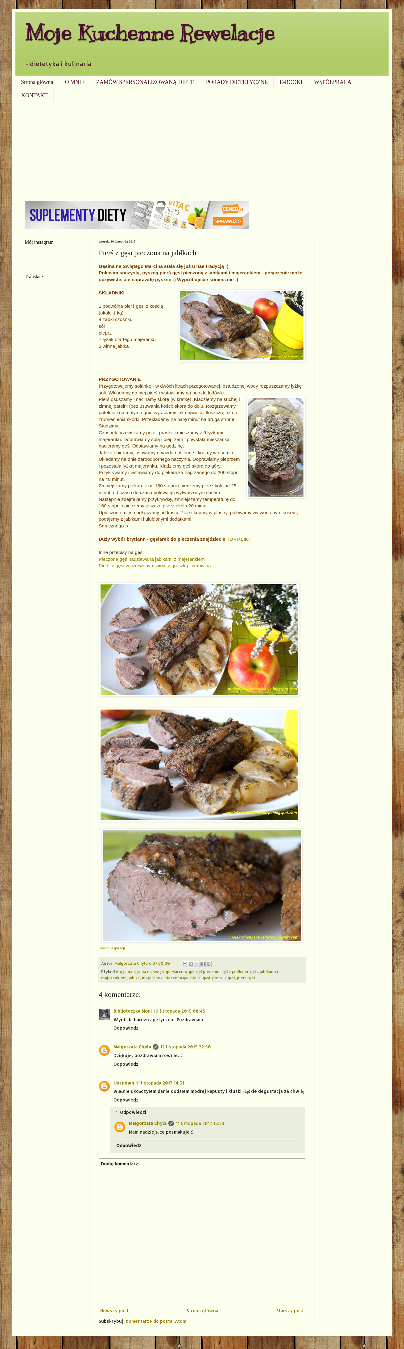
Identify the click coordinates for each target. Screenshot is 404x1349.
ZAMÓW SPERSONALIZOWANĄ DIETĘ (145, 82)
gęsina (126, 971)
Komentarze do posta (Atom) (157, 1321)
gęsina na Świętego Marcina (160, 971)
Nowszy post (114, 1310)
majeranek (152, 977)
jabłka (134, 977)
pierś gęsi (246, 977)
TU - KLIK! (238, 539)
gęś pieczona (208, 971)
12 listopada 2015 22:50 (185, 1046)
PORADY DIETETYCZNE (237, 82)
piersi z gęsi (223, 977)
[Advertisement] (202, 148)
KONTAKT (34, 95)
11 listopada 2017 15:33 (200, 1123)
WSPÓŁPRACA (332, 82)
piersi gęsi (200, 977)
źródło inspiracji (112, 948)
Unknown (123, 1082)
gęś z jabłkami (235, 971)
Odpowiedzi (133, 1112)
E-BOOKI (290, 82)
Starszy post (290, 1310)
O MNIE (75, 82)
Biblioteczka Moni (132, 1011)
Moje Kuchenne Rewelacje (149, 32)
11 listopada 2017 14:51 (160, 1082)
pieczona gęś (176, 977)
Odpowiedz (125, 1027)
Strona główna (37, 82)
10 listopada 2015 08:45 (179, 1011)
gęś (192, 971)
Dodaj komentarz (119, 1163)
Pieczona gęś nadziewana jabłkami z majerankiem (152, 559)
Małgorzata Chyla (132, 1046)
